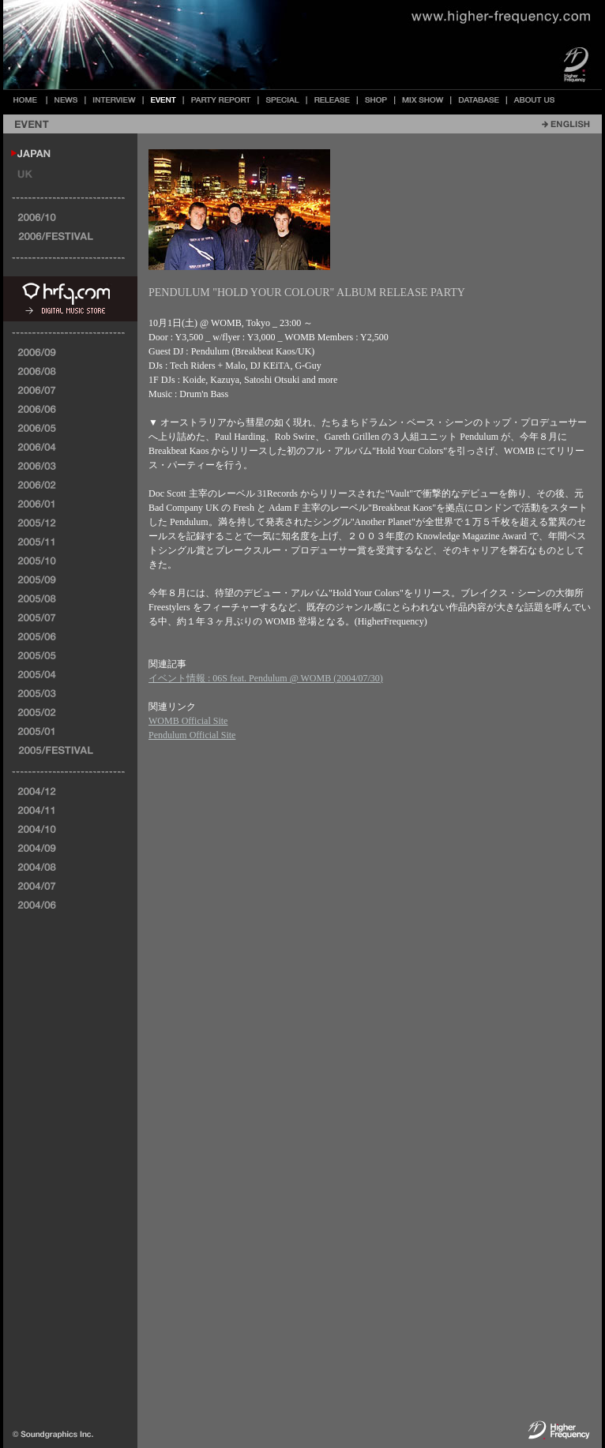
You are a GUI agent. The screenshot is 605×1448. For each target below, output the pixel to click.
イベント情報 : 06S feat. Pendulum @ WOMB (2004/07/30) (265, 678)
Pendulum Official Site (191, 735)
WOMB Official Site (187, 720)
